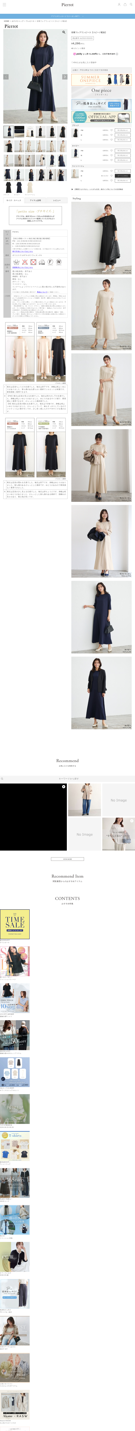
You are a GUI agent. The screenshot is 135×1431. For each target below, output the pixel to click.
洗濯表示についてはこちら (22, 247)
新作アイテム (62, 1343)
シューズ (16, 1371)
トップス (16, 1350)
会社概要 (102, 1343)
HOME (6, 21)
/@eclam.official (80, 1316)
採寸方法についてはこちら (22, 231)
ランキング (61, 1350)
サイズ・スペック (13, 200)
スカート (16, 1357)
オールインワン (19, 1364)
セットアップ (18, 1368)
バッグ (16, 1375)
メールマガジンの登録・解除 (110, 1368)
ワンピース (30, 21)
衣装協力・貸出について (108, 1354)
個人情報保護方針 (106, 1361)
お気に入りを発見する (67, 378)
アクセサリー (18, 1378)
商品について (42, 271)
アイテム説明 (35, 200)
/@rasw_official (67, 1316)
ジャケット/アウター (21, 1347)
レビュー (57, 200)
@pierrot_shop (55, 1316)
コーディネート (63, 1357)
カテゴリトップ (18, 21)
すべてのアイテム (20, 1343)
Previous (6, 77)
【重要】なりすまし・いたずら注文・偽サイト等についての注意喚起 (98, 189)
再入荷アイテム (63, 1347)
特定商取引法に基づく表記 (109, 1357)
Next (65, 77)
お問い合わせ (104, 1364)
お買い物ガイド (105, 1350)
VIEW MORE (67, 472)
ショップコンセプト (107, 1347)
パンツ (16, 1354)
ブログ (59, 1354)
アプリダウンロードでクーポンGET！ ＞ (67, 16)
